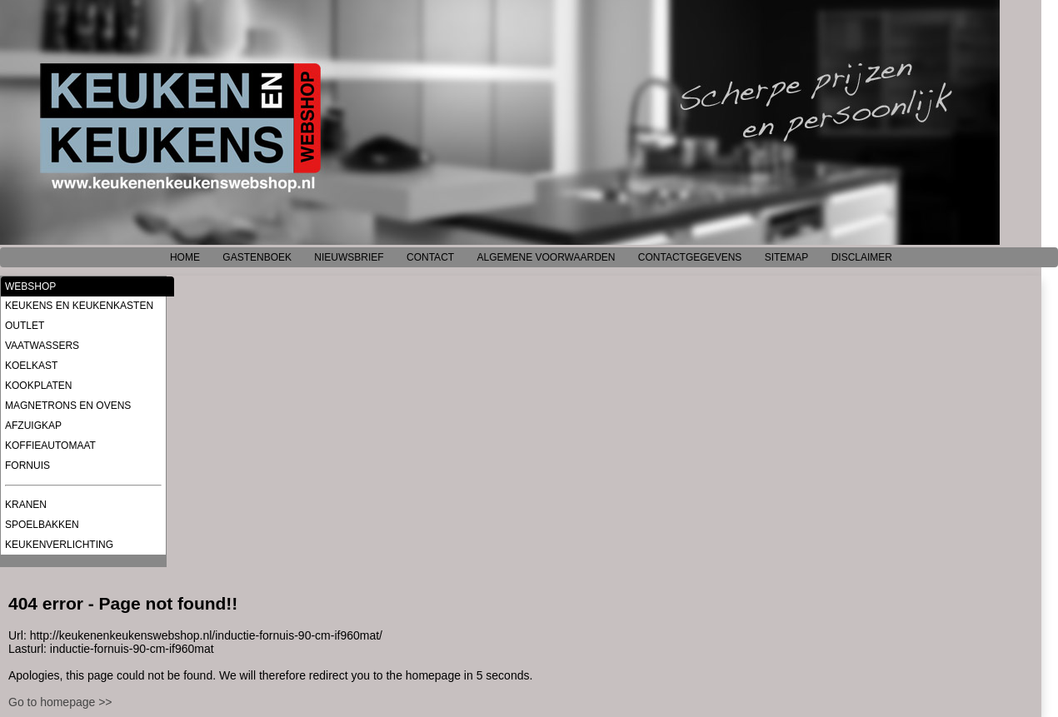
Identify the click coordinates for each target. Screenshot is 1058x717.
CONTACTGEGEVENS (689, 257)
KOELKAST (31, 365)
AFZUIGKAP (33, 425)
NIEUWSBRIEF (348, 257)
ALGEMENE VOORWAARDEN (546, 257)
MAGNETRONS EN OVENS (68, 405)
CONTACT (430, 257)
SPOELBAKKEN (42, 524)
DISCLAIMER (861, 257)
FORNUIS (27, 465)
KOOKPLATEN (38, 385)
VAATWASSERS (42, 345)
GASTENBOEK (257, 257)
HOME (185, 257)
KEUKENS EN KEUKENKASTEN (79, 305)
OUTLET (24, 325)
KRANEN (26, 504)
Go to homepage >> (60, 702)
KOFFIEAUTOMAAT (50, 445)
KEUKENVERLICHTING (59, 544)
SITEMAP (787, 257)
